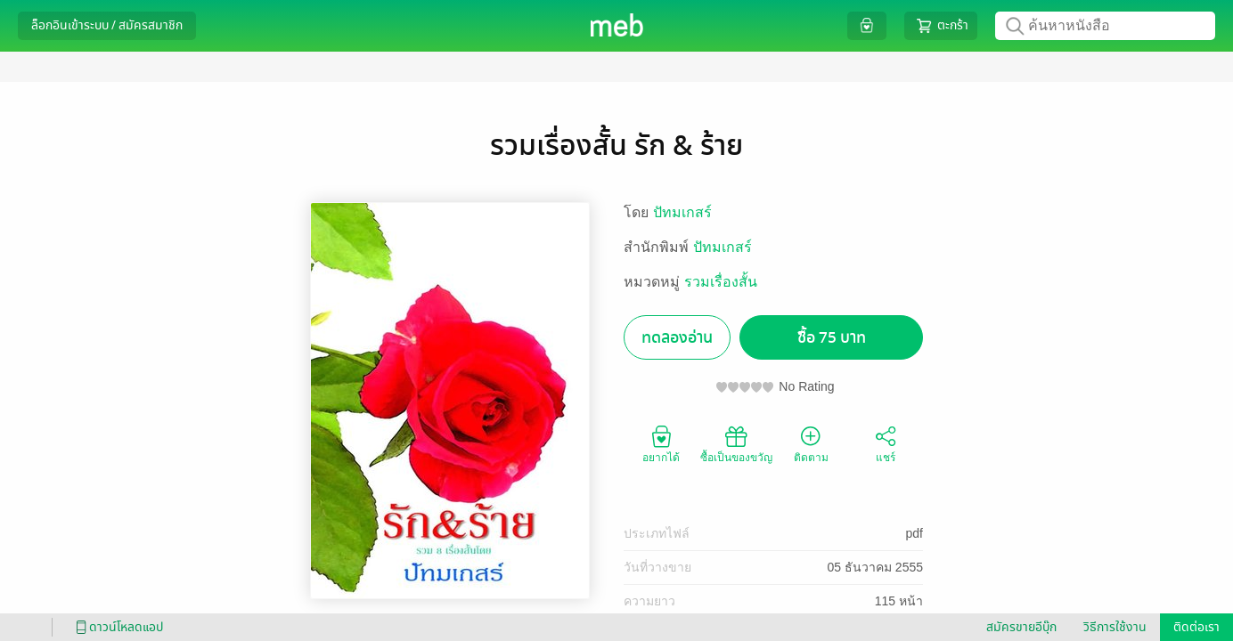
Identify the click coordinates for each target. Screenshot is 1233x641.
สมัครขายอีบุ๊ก (1021, 627)
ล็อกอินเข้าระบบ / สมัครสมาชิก (107, 25)
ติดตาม (811, 443)
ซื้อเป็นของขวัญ (736, 443)
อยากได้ (661, 443)
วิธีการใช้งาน (1115, 627)
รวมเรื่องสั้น (720, 281)
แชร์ (885, 443)
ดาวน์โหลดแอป (116, 627)
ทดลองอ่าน (677, 338)
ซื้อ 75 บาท (831, 338)
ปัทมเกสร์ (682, 212)
